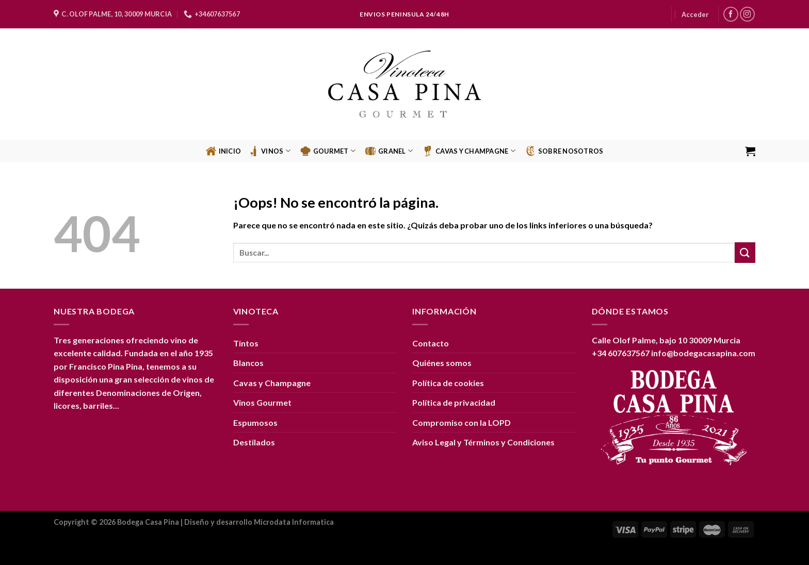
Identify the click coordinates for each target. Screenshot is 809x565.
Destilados (254, 442)
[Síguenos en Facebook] (730, 14)
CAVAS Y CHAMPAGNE (469, 151)
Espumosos (255, 422)
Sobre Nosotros (564, 151)
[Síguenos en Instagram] (747, 14)
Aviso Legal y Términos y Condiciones (483, 442)
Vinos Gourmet (262, 402)
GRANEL (389, 151)
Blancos (248, 363)
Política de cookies (448, 383)
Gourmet (327, 151)
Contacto (430, 343)
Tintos (245, 343)
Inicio (223, 151)
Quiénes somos (442, 363)
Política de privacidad (453, 402)
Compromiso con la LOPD (461, 422)
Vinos (269, 151)
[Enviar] (745, 252)
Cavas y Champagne (272, 383)
